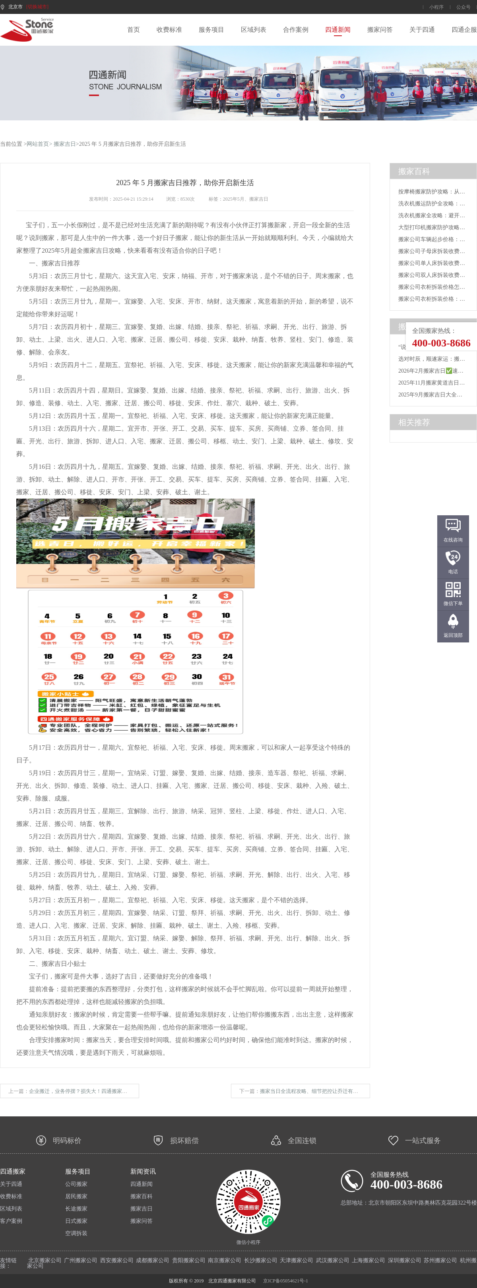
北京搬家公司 (45, 1260)
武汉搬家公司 (332, 1260)
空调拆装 (76, 1233)
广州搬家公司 (80, 1260)
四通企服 (464, 30)
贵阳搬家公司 (189, 1260)
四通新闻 (338, 30)
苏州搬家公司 (440, 1260)
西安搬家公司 (117, 1260)
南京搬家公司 (224, 1260)
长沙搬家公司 (260, 1260)
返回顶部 (453, 635)
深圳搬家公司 (404, 1260)
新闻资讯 (143, 1171)
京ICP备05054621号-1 (285, 1281)
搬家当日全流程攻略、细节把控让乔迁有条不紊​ (314, 1091)
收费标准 (169, 30)
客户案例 (11, 1221)
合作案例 (295, 30)
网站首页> (39, 144)
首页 (133, 30)
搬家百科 (141, 1196)
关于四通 (422, 30)
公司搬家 (76, 1184)
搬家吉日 (65, 144)
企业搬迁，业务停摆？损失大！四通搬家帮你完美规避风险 (96, 1091)
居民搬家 (76, 1196)
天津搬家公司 (296, 1260)
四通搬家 (12, 1171)
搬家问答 (380, 30)
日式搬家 (76, 1221)
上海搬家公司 (368, 1260)
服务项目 (211, 30)
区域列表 (253, 30)
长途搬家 (76, 1209)
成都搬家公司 (152, 1260)
